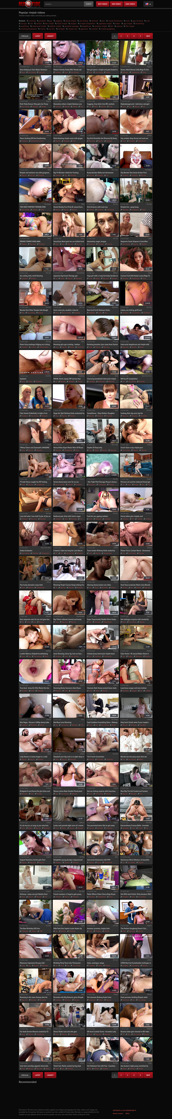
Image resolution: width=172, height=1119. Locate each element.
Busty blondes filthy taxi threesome (100, 173)
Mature (33, 931)
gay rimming (138, 21)
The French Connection (95, 757)
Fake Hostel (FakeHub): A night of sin (33, 413)
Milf (41, 931)
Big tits (57, 141)
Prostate (98, 931)
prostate (42, 21)
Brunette (109, 416)
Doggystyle (45, 553)
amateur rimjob (100, 26)
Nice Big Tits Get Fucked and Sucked (134, 791)
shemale (95, 21)
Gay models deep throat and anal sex (134, 138)
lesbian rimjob (55, 26)
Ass (130, 107)
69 (90, 1069)
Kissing (109, 244)
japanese (84, 29)
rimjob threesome (115, 21)
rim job (24, 23)
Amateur (58, 72)
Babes (108, 72)
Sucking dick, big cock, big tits (132, 413)
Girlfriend (147, 313)
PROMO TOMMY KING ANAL (30, 241)
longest (50, 36)
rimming (32, 21)
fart (111, 26)
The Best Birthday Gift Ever (30, 928)
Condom (79, 484)
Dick (74, 141)
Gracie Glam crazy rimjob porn (132, 447)
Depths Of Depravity (94, 447)
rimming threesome (29, 29)
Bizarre (40, 313)
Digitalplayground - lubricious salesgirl (135, 104)
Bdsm (114, 725)
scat (148, 21)
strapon (74, 23)
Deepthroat (135, 72)
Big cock (42, 72)
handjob (61, 29)
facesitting (140, 23)
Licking (33, 347)
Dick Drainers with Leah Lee (97, 207)
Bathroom (101, 381)
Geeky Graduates (26, 550)
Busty (72, 347)
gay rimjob (128, 23)
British (44, 107)
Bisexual (92, 244)
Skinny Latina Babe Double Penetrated (67, 791)
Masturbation (44, 347)
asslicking (25, 26)
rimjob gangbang (108, 29)
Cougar (134, 691)
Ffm (143, 484)
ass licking (84, 21)
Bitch (96, 107)
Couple (35, 210)
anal (127, 21)
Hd (144, 107)
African (96, 1069)
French (107, 966)
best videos (102, 4)
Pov (82, 107)
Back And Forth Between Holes (98, 310)
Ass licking (32, 72)
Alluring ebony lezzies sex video (99, 585)
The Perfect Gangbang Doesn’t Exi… (134, 928)
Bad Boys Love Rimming (62, 722)
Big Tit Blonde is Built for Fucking (65, 173)
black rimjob (62, 23)
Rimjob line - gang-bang (130, 207)
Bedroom (111, 381)
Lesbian (139, 519)
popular (25, 36)
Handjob (143, 725)
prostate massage (72, 26)
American (92, 1000)
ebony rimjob (71, 21)
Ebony (113, 587)
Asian (62, 278)
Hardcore (100, 210)
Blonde (67, 107)
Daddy (75, 107)
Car (107, 175)
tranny (42, 29)
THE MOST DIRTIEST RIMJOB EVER (33, 207)
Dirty (144, 72)
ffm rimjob (130, 26)
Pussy (144, 210)
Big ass (137, 107)
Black (142, 347)
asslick (39, 23)
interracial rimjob (39, 26)
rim (31, 23)
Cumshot (108, 519)
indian (117, 23)
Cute (110, 107)
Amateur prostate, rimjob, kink (98, 928)
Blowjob (125, 72)
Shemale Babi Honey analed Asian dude (102, 688)
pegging (59, 21)
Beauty (24, 244)
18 (90, 107)
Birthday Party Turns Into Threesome (67, 963)
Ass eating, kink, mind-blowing (31, 276)
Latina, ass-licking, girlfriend (131, 310)
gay (50, 21)
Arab (90, 725)
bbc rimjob (49, 23)
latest (37, 36)
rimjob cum (72, 29)
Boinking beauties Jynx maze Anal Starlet (102, 344)
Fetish (136, 484)
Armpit (125, 587)
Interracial (110, 210)
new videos (116, 4)
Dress (100, 966)
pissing (119, 26)
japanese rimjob (105, 23)
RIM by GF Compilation (129, 379)
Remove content (118, 1113)
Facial (30, 381)
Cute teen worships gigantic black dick (34, 1066)
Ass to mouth (66, 313)
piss (103, 21)
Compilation (136, 313)
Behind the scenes (37, 141)
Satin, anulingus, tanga (95, 963)
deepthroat (86, 26)
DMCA (127, 1113)
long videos (130, 4)
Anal (23, 72)
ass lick (52, 29)
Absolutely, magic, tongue (96, 241)
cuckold (94, 29)
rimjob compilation (87, 23)
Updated (23, 379)
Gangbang (135, 210)
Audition (135, 175)
